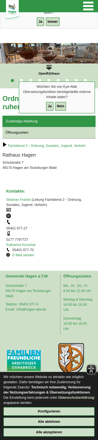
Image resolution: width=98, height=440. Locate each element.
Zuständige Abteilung (21, 121)
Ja (50, 106)
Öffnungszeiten (17, 132)
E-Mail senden (23, 255)
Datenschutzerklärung (76, 397)
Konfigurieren (49, 411)
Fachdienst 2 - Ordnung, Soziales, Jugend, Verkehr (44, 146)
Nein (60, 106)
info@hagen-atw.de (31, 309)
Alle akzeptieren (49, 432)
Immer (53, 22)
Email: (10, 309)
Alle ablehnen (49, 422)
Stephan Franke (18, 200)
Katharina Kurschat (20, 245)
